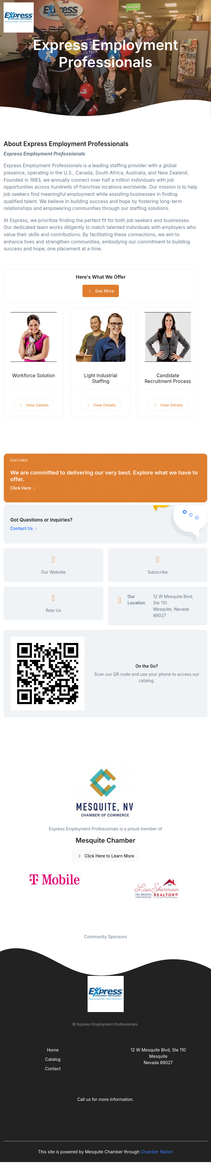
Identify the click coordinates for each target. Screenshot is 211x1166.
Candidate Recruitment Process (167, 378)
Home (53, 1049)
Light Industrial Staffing (100, 378)
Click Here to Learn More (105, 855)
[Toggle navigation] (201, 17)
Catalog (53, 1059)
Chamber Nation (157, 1151)
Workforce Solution (33, 375)
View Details (34, 405)
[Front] (20, 17)
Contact (53, 1068)
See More (100, 290)
